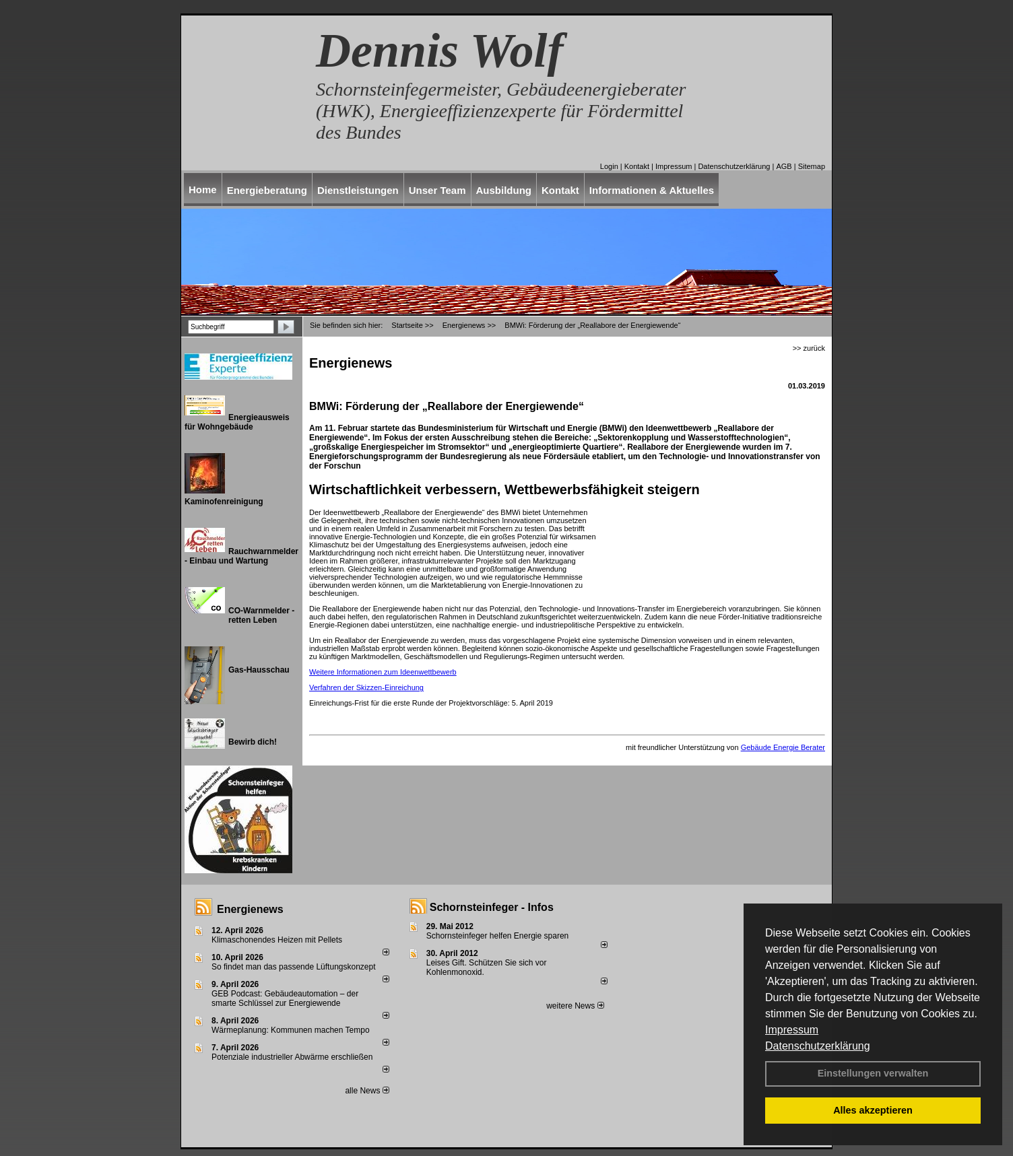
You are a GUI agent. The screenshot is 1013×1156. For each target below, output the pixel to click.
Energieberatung (267, 190)
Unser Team (437, 190)
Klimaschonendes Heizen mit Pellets (276, 940)
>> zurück (809, 348)
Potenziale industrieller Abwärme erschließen (291, 1057)
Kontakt (636, 166)
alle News (367, 1090)
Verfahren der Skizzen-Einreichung (366, 687)
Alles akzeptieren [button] (873, 1110)
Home (203, 189)
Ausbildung (504, 190)
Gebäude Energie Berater (783, 747)
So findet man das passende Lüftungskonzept (293, 967)
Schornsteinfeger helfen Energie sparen (497, 936)
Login (609, 166)
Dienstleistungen (358, 190)
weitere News (574, 1006)
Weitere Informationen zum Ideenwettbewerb (383, 672)
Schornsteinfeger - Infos (492, 907)
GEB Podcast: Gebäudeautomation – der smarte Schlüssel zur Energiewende (284, 998)
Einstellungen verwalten (873, 1073)
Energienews (250, 909)
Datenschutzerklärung (817, 1046)
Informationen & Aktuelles (651, 190)
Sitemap (811, 166)
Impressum (791, 1029)
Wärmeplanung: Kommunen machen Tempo (290, 1030)
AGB (783, 166)
